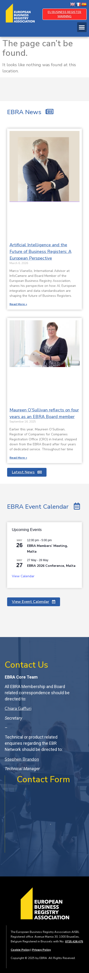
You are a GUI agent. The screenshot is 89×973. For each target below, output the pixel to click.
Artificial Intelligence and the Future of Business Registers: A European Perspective (40, 251)
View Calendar (23, 576)
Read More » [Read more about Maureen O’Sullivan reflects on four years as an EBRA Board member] (18, 458)
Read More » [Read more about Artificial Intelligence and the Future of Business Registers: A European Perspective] (18, 304)
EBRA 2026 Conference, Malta (51, 565)
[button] (82, 27)
